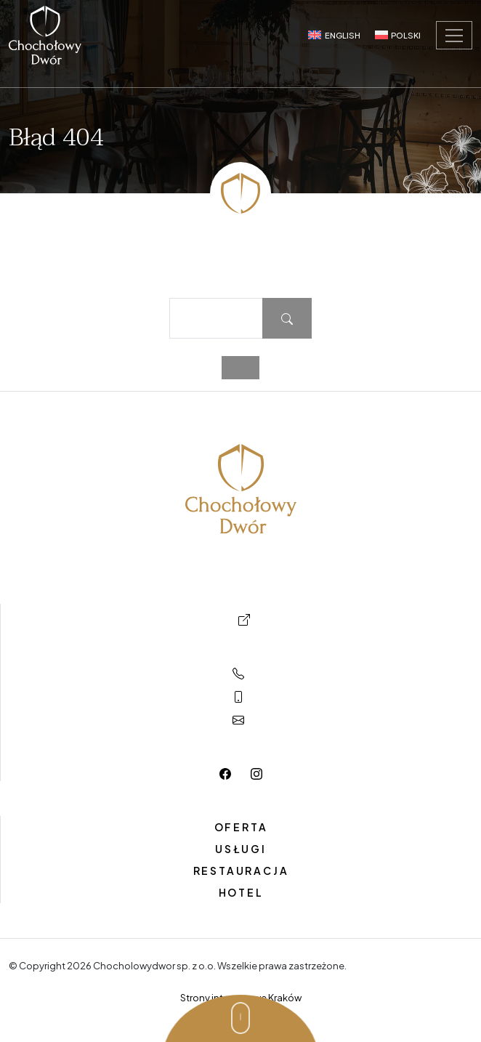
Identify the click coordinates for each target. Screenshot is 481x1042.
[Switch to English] (334, 35)
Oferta (241, 826)
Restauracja (241, 870)
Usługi (241, 848)
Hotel (241, 892)
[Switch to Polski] (398, 35)
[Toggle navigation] (454, 35)
